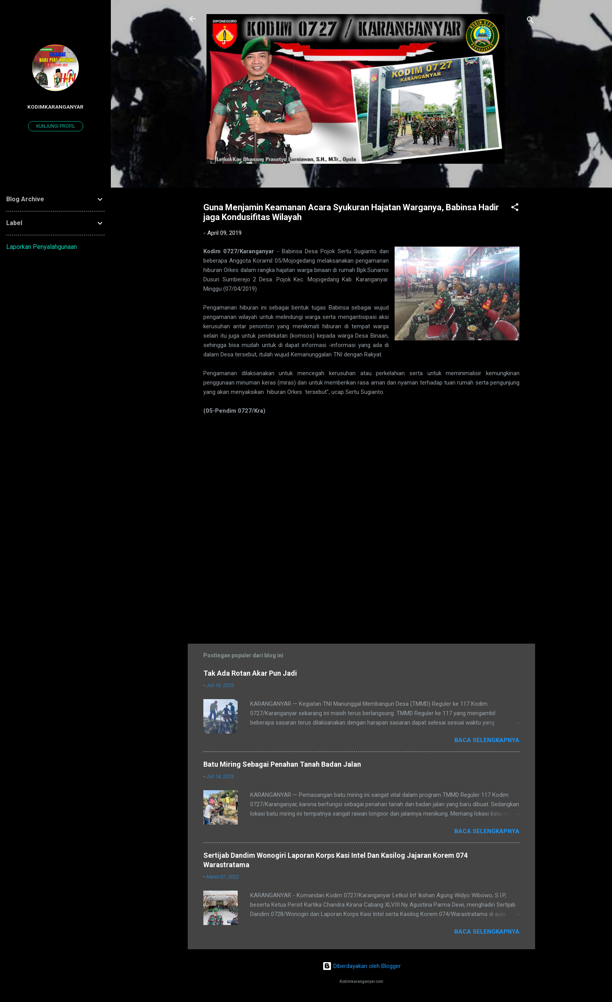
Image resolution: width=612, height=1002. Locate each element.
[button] (514, 208)
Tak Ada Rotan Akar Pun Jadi (250, 673)
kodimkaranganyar (55, 107)
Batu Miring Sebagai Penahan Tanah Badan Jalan (282, 764)
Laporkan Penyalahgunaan (41, 246)
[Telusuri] (530, 21)
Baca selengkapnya (486, 740)
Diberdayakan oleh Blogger (361, 966)
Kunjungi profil (55, 126)
